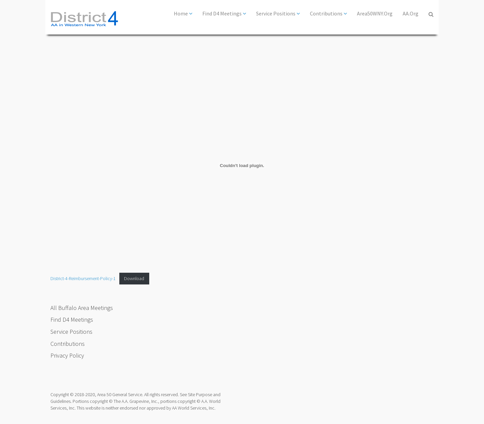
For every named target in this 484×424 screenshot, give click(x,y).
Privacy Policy (67, 355)
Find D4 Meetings (224, 13)
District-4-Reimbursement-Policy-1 (83, 278)
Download (134, 278)
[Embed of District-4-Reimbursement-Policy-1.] (242, 165)
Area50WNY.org (375, 13)
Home (183, 13)
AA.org (410, 13)
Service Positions (278, 13)
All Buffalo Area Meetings (81, 308)
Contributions (328, 13)
